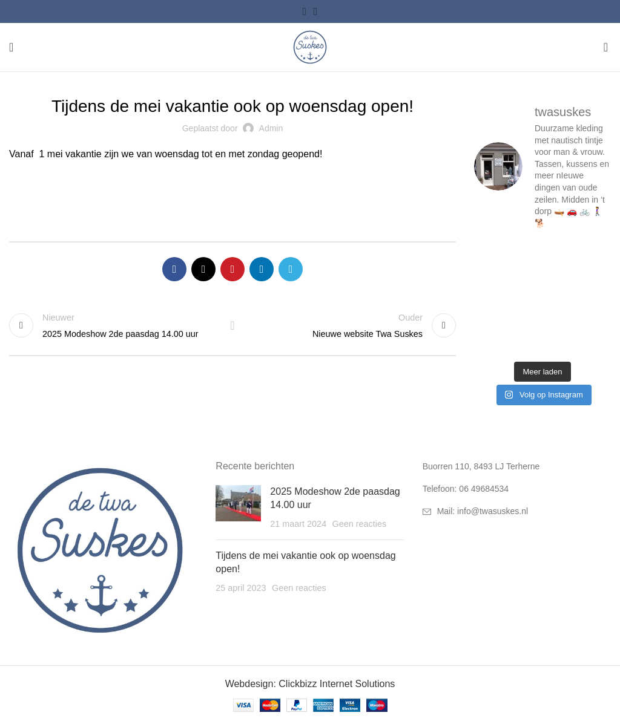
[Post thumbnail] (238, 507)
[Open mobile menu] (11, 47)
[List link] (517, 488)
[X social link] (203, 269)
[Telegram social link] (291, 269)
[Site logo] (310, 46)
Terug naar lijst (232, 325)
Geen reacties (359, 524)
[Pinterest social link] (232, 269)
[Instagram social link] (316, 11)
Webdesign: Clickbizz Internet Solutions (310, 684)
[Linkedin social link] (261, 269)
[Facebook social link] (304, 11)
